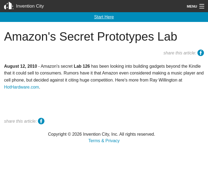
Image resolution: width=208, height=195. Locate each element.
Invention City (30, 6)
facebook (200, 53)
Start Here (104, 17)
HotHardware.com (21, 87)
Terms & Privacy (104, 140)
